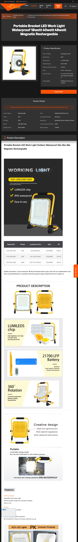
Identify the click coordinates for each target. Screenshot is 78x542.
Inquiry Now (58, 6)
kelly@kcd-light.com (22, 1)
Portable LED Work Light (18, 16)
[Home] (3, 16)
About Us (41, 6)
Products (34, 5)
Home (26, 5)
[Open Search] (65, 6)
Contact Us (48, 6)
